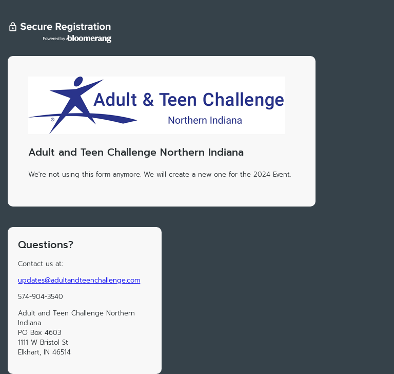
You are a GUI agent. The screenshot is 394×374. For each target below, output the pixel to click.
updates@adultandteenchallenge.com (79, 280)
